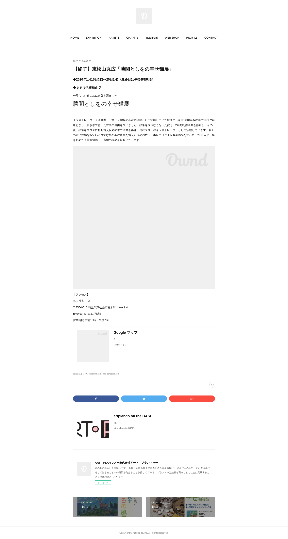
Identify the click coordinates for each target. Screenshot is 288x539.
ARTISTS (114, 37)
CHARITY (132, 37)
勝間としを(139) (80, 374)
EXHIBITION (94, 37)
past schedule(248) (111, 374)
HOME (74, 37)
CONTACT (211, 37)
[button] (74, 38)
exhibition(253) (95, 374)
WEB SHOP (172, 37)
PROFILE (191, 37)
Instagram (151, 37)
